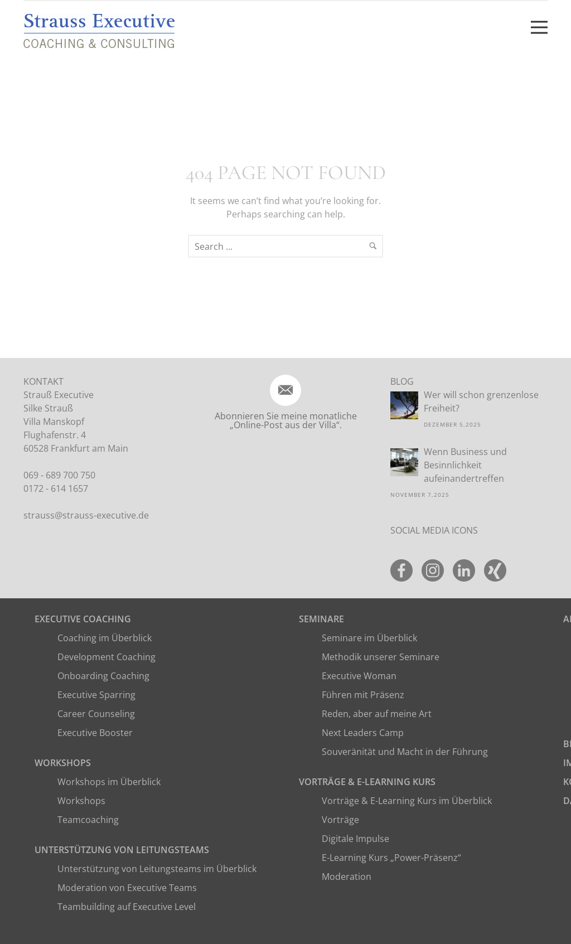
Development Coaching (106, 657)
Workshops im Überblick (109, 782)
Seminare (321, 619)
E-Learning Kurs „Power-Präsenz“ (391, 857)
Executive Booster (95, 733)
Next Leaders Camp (363, 733)
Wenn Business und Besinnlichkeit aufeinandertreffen (465, 465)
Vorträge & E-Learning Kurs (367, 782)
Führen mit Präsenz (363, 695)
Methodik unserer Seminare (380, 657)
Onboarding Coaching (103, 676)
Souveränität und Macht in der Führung (405, 751)
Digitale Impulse (355, 838)
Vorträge (340, 820)
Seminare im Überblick (369, 638)
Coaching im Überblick (104, 638)
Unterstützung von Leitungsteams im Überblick (157, 869)
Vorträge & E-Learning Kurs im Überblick (407, 801)
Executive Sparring (96, 695)
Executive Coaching (83, 619)
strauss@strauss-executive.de (86, 515)
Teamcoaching (88, 820)
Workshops (63, 763)
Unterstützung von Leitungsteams (122, 850)
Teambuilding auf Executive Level (126, 907)
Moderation (346, 876)
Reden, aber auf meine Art (377, 714)
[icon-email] (285, 390)
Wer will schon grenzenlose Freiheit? (481, 401)
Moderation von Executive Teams (127, 888)
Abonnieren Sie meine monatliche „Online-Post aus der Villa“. (286, 420)
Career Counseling (96, 714)
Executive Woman (359, 676)
